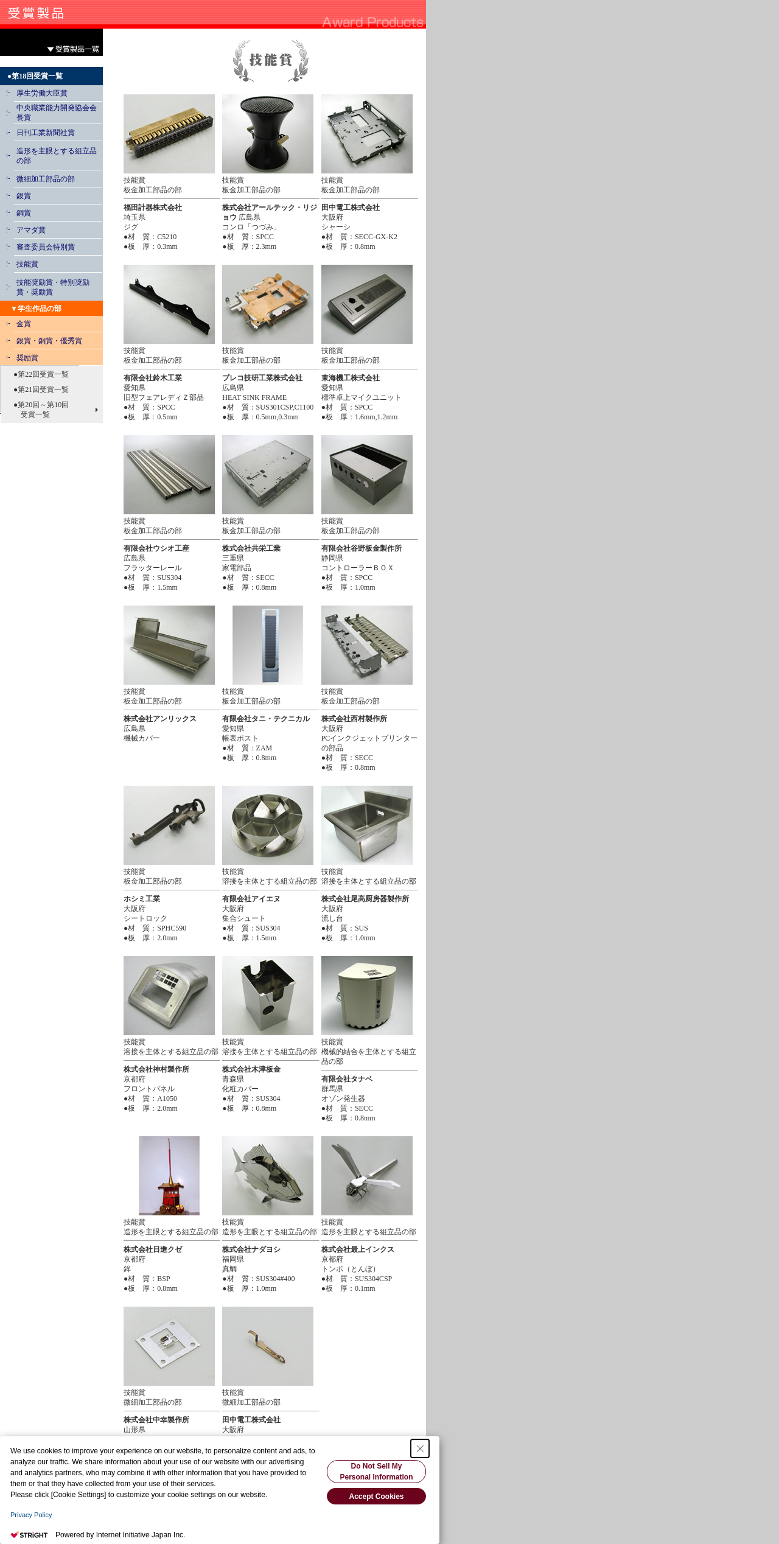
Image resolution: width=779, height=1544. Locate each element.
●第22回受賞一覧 (37, 374)
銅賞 (23, 213)
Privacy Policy (31, 1514)
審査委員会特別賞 (45, 247)
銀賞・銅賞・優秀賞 (49, 341)
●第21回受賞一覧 (37, 389)
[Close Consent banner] (420, 1448)
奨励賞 (27, 358)
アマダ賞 (31, 230)
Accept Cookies (376, 1496)
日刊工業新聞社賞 (45, 132)
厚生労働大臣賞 (42, 93)
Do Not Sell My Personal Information (376, 1471)
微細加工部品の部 (45, 179)
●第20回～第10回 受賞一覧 (37, 409)
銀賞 (23, 196)
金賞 (23, 324)
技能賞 (27, 264)
